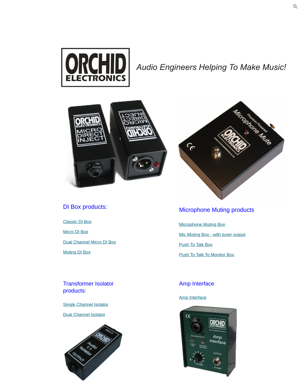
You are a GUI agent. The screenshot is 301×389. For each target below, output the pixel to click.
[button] (295, 6)
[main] (115, 224)
